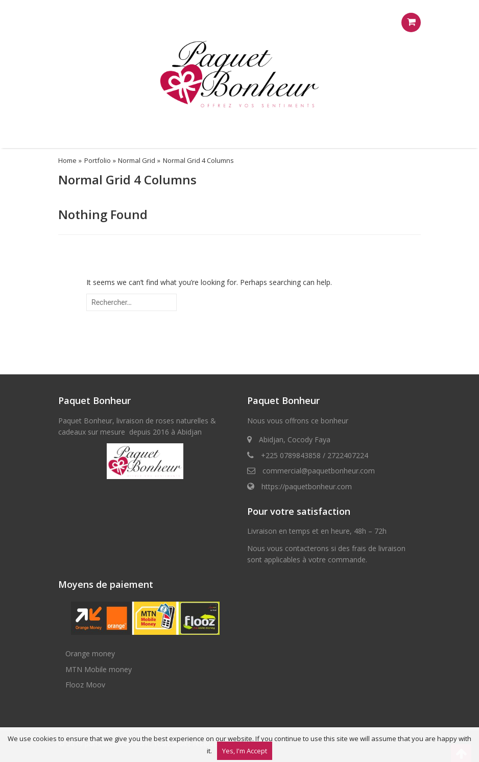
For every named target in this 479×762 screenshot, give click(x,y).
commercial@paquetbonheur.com (318, 470)
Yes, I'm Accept (244, 750)
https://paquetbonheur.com (306, 486)
